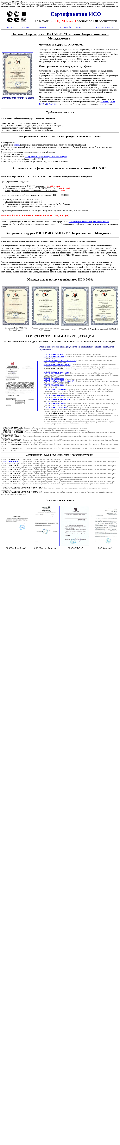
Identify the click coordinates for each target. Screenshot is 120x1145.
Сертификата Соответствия (80, 222)
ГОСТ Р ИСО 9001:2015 (53, 355)
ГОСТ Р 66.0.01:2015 (12, 461)
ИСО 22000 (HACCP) (104, 27)
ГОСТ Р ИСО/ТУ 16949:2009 (55, 389)
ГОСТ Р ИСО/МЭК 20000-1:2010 (57, 399)
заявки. (17, 145)
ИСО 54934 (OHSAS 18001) (70, 27)
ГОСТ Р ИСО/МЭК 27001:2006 (56, 373)
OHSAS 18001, (52, 104)
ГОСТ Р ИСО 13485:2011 (54, 395)
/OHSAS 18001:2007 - (60, 361)
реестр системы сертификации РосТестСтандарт (46, 157)
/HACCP (57, 365)
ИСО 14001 (42, 27)
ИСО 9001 (26, 27)
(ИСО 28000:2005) (59, 381)
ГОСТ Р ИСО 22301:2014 (54, 385)
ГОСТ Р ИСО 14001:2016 (54, 357)
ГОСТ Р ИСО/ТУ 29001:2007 (55, 407)
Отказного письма (101, 222)
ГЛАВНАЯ (10, 27)
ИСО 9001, (105, 102)
